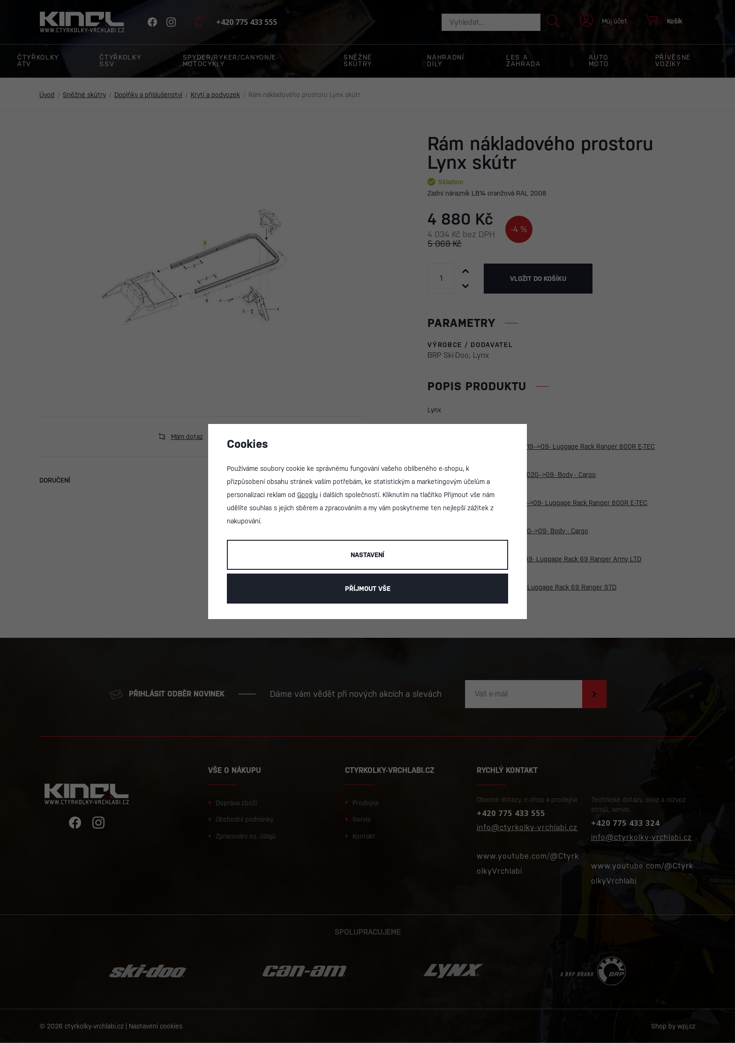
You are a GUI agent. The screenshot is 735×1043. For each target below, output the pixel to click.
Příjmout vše (367, 588)
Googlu (307, 495)
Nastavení (367, 555)
